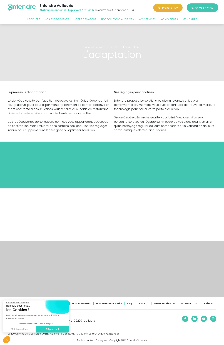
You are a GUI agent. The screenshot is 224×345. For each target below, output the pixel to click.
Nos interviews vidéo (109, 303)
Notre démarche (85, 19)
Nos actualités (81, 303)
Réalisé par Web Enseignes (92, 340)
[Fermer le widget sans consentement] (17, 302)
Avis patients (169, 19)
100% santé (190, 19)
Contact (143, 303)
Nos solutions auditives (117, 19)
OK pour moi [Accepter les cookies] (51, 329)
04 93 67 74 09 (202, 8)
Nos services (147, 19)
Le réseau (208, 303)
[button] (6, 339)
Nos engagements (57, 19)
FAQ (129, 303)
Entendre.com (189, 303)
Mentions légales (164, 303)
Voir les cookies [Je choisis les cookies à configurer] (19, 329)
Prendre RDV (168, 8)
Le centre (33, 19)
